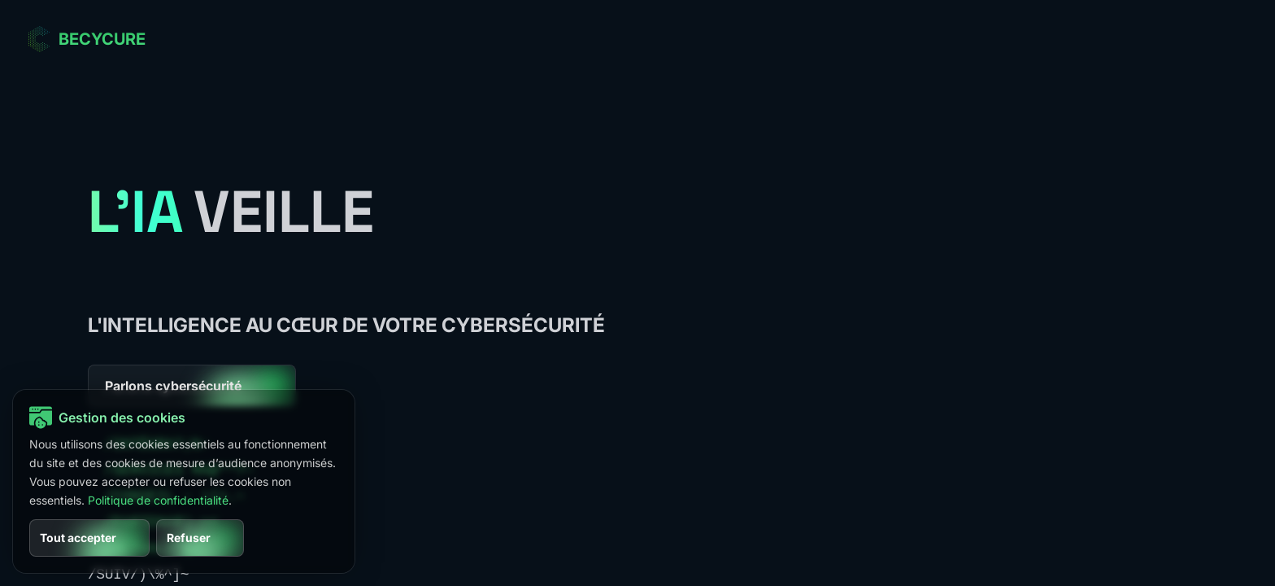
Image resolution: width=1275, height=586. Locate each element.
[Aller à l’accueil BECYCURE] (86, 39)
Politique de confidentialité (158, 500)
